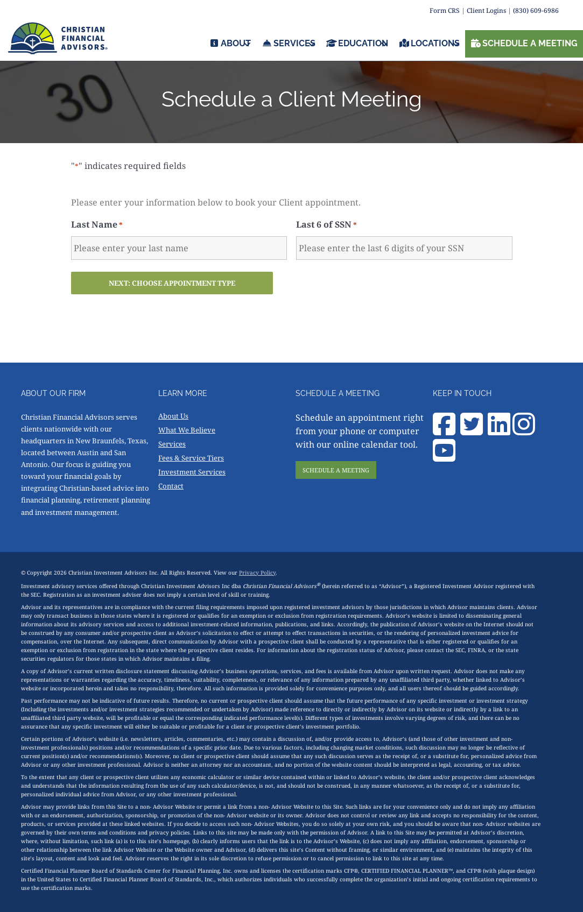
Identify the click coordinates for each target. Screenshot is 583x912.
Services (172, 444)
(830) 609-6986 (536, 10)
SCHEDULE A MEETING (336, 470)
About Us (173, 416)
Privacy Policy (257, 572)
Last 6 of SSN (326, 224)
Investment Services (192, 472)
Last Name (97, 224)
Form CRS (445, 10)
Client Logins (486, 10)
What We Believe (186, 430)
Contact (171, 486)
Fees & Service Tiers (191, 458)
